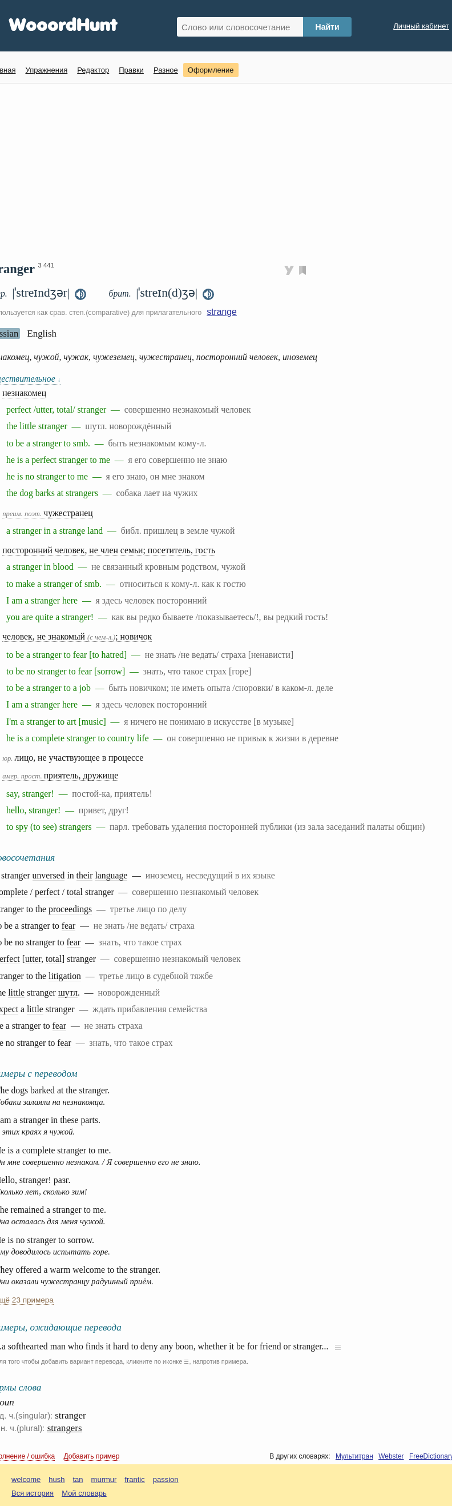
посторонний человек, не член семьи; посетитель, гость (108, 550)
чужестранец (47, 513)
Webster (390, 1456)
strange (222, 312)
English (41, 333)
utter (33, 959)
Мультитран (354, 1456)
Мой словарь (84, 1493)
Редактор (93, 70)
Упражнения (46, 70)
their (84, 875)
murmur (104, 1479)
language (111, 875)
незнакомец (24, 393)
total (75, 892)
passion (166, 1479)
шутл (68, 992)
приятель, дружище (60, 775)
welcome (26, 1479)
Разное (166, 70)
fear (68, 925)
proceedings (70, 909)
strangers (64, 1428)
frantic (134, 1479)
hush (56, 1479)
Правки (131, 70)
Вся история (32, 1493)
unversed (49, 875)
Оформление (211, 70)
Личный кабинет (421, 26)
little (16, 992)
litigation (65, 976)
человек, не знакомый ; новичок (77, 636)
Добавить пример (92, 1456)
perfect (47, 892)
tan (78, 1479)
